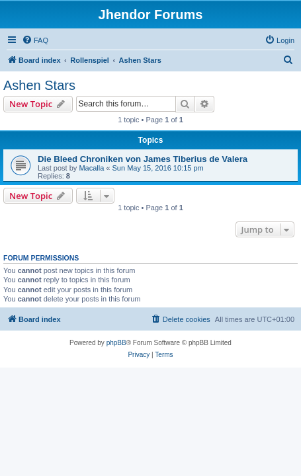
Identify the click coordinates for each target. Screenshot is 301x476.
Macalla (91, 168)
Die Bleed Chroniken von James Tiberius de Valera (142, 159)
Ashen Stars (39, 85)
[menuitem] (35, 40)
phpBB (116, 342)
